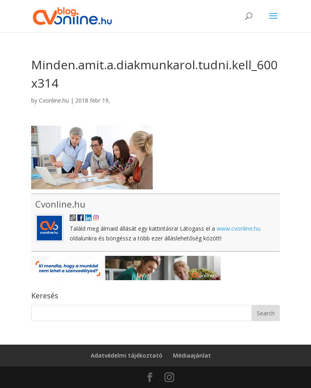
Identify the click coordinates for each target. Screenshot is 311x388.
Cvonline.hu (54, 100)
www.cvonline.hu (238, 228)
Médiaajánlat (192, 355)
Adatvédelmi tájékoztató (126, 355)
